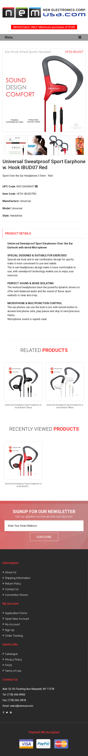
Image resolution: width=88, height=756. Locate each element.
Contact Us (12, 589)
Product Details (18, 233)
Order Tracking (14, 635)
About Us (10, 572)
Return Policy (13, 583)
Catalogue (11, 654)
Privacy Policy (13, 659)
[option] (44, 90)
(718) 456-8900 (16, 694)
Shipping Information (17, 578)
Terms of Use (13, 670)
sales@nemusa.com (21, 705)
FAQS (8, 665)
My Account (12, 624)
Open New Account (17, 618)
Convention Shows (16, 594)
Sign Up (9, 630)
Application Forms (16, 613)
